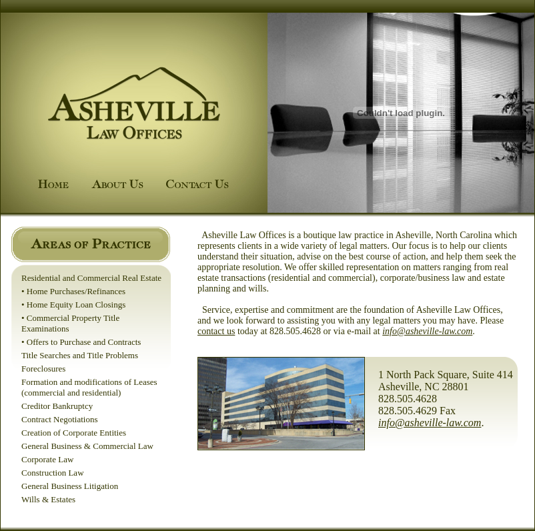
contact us (216, 331)
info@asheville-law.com (427, 331)
